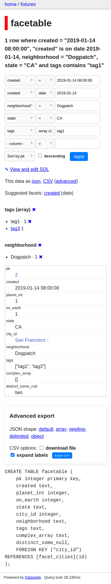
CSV (48, 181)
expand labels (29, 455)
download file (58, 448)
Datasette (33, 577)
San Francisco (30, 340)
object (37, 436)
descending (51, 156)
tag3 (15, 228)
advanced (66, 181)
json (36, 181)
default (46, 429)
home (11, 4)
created (52, 193)
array (61, 429)
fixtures (28, 4)
